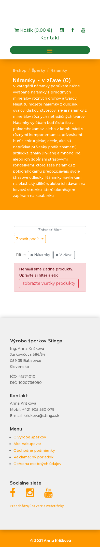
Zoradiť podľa (28, 239)
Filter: (21, 255)
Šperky (38, 70)
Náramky (58, 70)
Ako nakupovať (27, 443)
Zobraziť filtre (50, 230)
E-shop (19, 70)
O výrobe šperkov (29, 437)
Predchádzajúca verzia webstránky (37, 506)
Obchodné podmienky (34, 450)
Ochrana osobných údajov (37, 463)
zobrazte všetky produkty (48, 283)
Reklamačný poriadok (33, 457)
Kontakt (50, 38)
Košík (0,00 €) (35, 30)
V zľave (64, 255)
